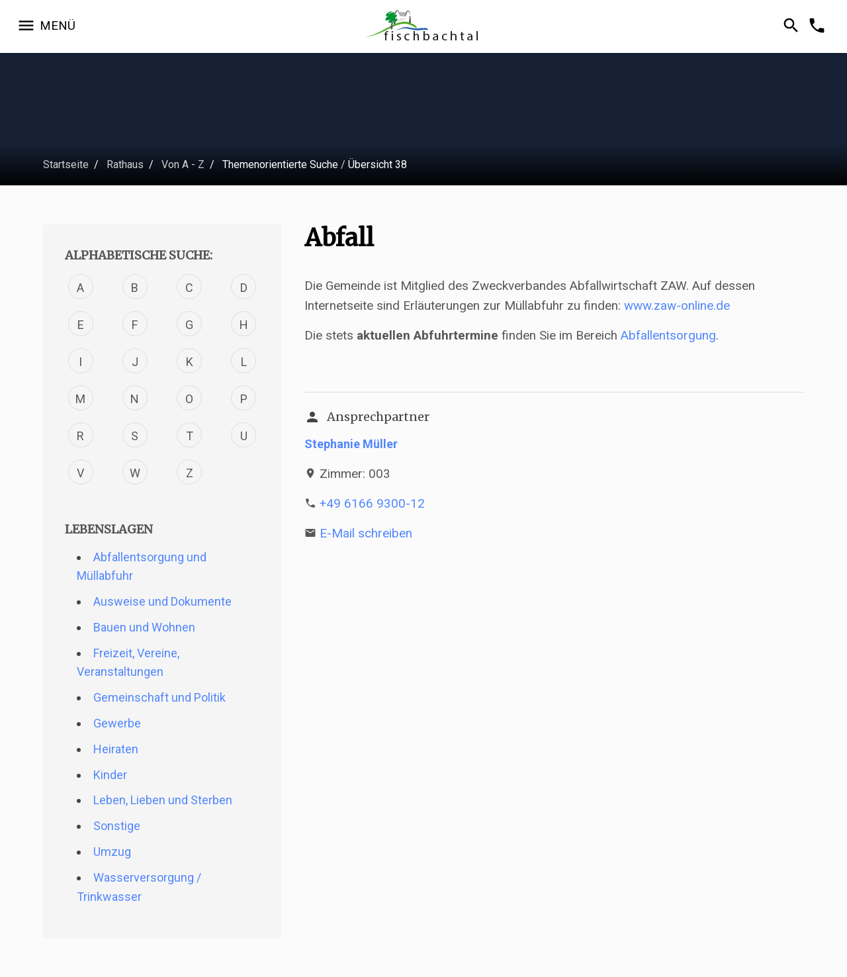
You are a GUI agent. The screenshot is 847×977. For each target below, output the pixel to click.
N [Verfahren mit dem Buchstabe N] (134, 399)
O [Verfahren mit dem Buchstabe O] (189, 399)
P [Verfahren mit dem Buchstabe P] (243, 399)
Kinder (110, 775)
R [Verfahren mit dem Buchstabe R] (80, 436)
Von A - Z (182, 164)
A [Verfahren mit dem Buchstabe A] (80, 288)
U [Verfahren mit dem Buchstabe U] (243, 436)
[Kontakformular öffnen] (818, 26)
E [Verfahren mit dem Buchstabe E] (80, 325)
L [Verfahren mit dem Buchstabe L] (244, 362)
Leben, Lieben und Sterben (162, 800)
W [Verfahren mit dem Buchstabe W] (135, 473)
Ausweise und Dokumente (162, 601)
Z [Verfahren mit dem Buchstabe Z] (189, 473)
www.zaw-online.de (677, 305)
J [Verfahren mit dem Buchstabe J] (135, 362)
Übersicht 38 (377, 164)
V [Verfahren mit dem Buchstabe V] (80, 473)
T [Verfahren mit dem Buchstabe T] (189, 436)
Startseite (66, 164)
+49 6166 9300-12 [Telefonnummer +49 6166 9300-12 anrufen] (372, 503)
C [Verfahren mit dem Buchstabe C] (189, 288)
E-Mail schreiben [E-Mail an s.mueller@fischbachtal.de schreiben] (366, 533)
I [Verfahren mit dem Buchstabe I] (80, 362)
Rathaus (125, 164)
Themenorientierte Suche (280, 164)
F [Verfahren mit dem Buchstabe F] (135, 325)
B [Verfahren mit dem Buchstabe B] (134, 288)
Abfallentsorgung (668, 335)
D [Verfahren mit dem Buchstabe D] (243, 288)
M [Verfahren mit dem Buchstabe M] (80, 399)
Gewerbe (117, 723)
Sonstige (116, 826)
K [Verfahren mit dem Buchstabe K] (189, 362)
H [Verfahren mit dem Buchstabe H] (244, 325)
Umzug (112, 852)
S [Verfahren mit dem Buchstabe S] (134, 436)
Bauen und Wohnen (144, 627)
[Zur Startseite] (424, 27)
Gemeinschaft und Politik (159, 697)
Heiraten (115, 749)
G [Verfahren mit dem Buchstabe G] (189, 325)
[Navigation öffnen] (46, 26)
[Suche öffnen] (793, 26)
